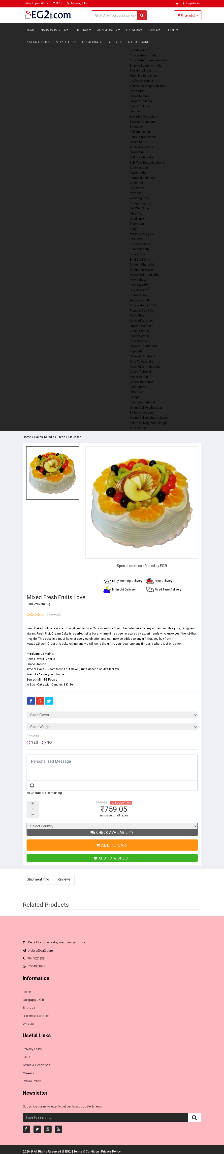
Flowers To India (141, 101)
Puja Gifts (136, 351)
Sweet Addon (139, 377)
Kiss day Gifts (139, 285)
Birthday (82, 30)
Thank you (137, 223)
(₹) (35, 3)
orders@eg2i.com (38, 950)
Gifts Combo (138, 341)
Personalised (38, 42)
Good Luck (137, 219)
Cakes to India (139, 96)
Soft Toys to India (141, 157)
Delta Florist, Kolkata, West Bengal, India (54, 942)
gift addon (137, 392)
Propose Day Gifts (142, 310)
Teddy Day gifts (140, 300)
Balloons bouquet (142, 412)
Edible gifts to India (143, 137)
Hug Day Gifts (139, 290)
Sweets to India (140, 70)
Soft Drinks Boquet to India (148, 86)
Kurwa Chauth (139, 249)
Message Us (77, 3)
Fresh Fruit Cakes (69, 437)
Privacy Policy (32, 1049)
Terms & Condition (87, 1151)
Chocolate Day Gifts (143, 305)
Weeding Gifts (139, 198)
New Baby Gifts (140, 280)
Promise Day (138, 295)
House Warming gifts (144, 274)
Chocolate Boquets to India (148, 60)
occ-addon (137, 91)
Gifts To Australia (141, 361)
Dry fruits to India (141, 81)
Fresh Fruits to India (143, 75)
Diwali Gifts (137, 254)
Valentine (136, 183)
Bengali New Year (142, 269)
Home (30, 30)
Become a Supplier (36, 1016)
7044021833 (34, 958)
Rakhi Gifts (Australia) (145, 366)
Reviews (64, 879)
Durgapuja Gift (33, 1000)
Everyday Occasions (144, 116)
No (49, 742)
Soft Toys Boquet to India (147, 162)
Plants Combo (139, 336)
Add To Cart (112, 845)
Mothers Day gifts (142, 234)
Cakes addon (139, 167)
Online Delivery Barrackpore (149, 417)
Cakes (154, 30)
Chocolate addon (141, 382)
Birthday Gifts (139, 50)
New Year (136, 193)
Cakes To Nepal (140, 371)
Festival (135, 111)
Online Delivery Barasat (146, 407)
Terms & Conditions (36, 1065)
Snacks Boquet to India (145, 65)
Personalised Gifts (142, 178)
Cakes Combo (139, 331)
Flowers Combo (140, 326)
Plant (172, 30)
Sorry (133, 229)
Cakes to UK (138, 142)
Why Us (28, 1024)
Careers (28, 1073)
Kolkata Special (140, 132)
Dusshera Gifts (140, 244)
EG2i (68, 1151)
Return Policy (32, 1081)
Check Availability (112, 833)
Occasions (92, 42)
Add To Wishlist (112, 858)
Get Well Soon (139, 208)
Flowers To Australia (144, 346)
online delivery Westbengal (148, 423)
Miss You (136, 213)
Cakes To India (44, 437)
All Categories (139, 42)
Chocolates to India (143, 55)
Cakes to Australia (142, 356)
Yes (34, 742)
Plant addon (138, 387)
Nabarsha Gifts (54, 30)
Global (115, 42)
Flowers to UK (139, 152)
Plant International (142, 402)
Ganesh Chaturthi (142, 264)
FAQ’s (58, 3)
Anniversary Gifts (141, 147)
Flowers (134, 30)
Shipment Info (38, 879)
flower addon (138, 172)
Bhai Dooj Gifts (140, 259)
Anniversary (108, 30)
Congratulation (140, 203)
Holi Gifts (136, 239)
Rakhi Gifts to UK (141, 320)
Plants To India (140, 106)
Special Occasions (143, 121)
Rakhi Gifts (137, 315)
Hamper (135, 397)
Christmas (137, 188)
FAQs (26, 1057)
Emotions (136, 126)
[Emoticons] (32, 785)
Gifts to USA (138, 428)
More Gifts (66, 42)
